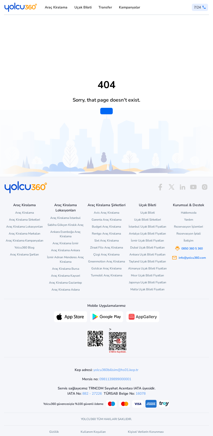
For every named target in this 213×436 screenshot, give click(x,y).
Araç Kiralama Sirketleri (24, 220)
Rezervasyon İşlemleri (188, 227)
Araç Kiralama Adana (66, 290)
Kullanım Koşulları (93, 432)
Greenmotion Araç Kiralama (106, 261)
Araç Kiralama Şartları (24, 254)
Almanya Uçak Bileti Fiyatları (147, 268)
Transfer (105, 7)
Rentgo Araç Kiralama (106, 234)
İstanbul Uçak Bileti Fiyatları (147, 227)
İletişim (188, 241)
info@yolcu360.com (192, 258)
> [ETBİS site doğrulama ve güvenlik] (117, 339)
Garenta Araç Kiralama (106, 220)
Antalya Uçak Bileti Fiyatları (147, 234)
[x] (171, 187)
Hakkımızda (188, 213)
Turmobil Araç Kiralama (106, 275)
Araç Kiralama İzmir (65, 243)
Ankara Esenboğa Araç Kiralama (65, 234)
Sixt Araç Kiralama (106, 241)
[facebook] (160, 187)
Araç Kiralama (56, 7)
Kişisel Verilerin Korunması (146, 432)
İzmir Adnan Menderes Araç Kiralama (65, 259)
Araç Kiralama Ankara (65, 250)
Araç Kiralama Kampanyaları (24, 241)
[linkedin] (182, 187)
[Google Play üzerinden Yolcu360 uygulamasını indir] (106, 316)
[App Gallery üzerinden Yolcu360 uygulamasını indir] (142, 316)
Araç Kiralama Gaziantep (65, 283)
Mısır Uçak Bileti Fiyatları (147, 275)
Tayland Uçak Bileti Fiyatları (147, 261)
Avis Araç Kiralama (106, 213)
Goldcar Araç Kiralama (106, 268)
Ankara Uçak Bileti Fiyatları (147, 254)
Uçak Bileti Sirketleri (147, 220)
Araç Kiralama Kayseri (65, 276)
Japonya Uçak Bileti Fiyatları (147, 282)
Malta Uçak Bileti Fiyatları (147, 289)
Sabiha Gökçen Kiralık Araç (66, 225)
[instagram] (204, 187)
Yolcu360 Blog (24, 247)
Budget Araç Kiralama (106, 227)
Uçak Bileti (83, 7)
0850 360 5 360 (192, 248)
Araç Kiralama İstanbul (65, 218)
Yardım (188, 220)
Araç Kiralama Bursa (65, 269)
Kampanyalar (129, 7)
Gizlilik (54, 432)
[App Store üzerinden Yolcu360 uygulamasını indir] (70, 316)
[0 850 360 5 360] (200, 7)
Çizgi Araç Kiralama (106, 254)
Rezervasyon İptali (188, 234)
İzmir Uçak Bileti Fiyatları (147, 241)
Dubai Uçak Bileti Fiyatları (147, 247)
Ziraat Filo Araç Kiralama (106, 247)
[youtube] (193, 187)
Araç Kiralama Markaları (24, 234)
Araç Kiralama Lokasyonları (24, 227)
